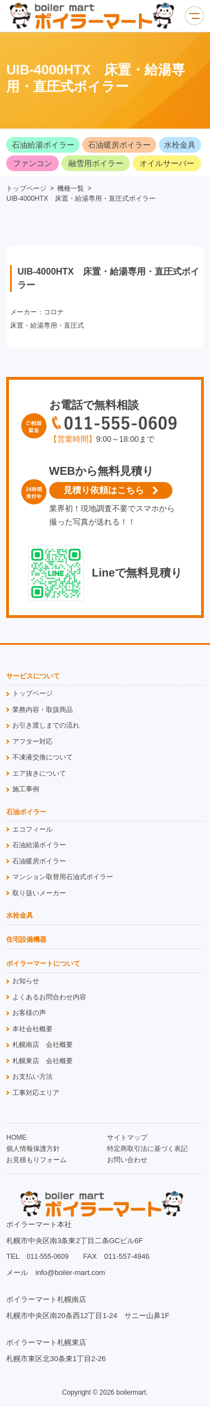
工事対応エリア (35, 1093)
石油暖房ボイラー (119, 144)
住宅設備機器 (26, 939)
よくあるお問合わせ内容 (49, 997)
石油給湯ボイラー (43, 144)
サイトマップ (127, 1137)
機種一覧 (70, 188)
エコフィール (32, 829)
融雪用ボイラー (95, 163)
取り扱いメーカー (39, 893)
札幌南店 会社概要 (42, 1045)
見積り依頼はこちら (103, 490)
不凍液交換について (42, 757)
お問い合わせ (127, 1160)
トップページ (26, 188)
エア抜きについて (39, 773)
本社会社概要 (32, 1029)
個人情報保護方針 (33, 1149)
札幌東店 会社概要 (42, 1061)
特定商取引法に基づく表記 (147, 1149)
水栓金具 (179, 144)
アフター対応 (32, 741)
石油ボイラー (26, 812)
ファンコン (32, 163)
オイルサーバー (166, 163)
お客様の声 (29, 1013)
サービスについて (33, 676)
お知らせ (25, 981)
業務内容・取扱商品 (42, 710)
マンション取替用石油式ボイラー (62, 877)
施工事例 (25, 789)
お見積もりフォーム (36, 1160)
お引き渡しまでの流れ (46, 725)
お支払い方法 (32, 1076)
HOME (16, 1137)
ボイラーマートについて (43, 963)
